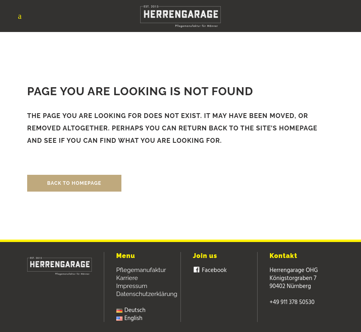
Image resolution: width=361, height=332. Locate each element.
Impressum (131, 286)
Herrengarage (165, 37)
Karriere (127, 278)
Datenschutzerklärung (146, 294)
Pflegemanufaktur (141, 270)
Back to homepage (74, 183)
